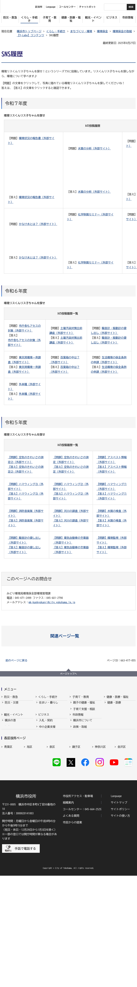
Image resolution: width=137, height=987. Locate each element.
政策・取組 (80, 781)
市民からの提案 (72, 933)
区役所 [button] (38, 7)
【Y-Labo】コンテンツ (30, 35)
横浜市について (82, 775)
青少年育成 (80, 737)
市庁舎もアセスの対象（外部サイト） (24, 342)
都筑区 (99, 847)
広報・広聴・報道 (84, 807)
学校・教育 (80, 731)
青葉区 (8, 839)
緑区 (97, 854)
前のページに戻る (16, 660)
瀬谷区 (76, 847)
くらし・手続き (55, 31)
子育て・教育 (80, 696)
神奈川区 (100, 839)
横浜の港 (10, 775)
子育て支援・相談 (84, 712)
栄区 (52, 847)
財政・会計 (80, 800)
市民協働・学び (48, 718)
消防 (7, 712)
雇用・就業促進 (48, 794)
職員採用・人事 (82, 794)
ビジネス (43, 766)
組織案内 (68, 913)
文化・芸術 (11, 788)
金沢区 (121, 839)
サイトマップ (119, 913)
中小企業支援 (47, 781)
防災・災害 (11, 705)
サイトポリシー (120, 920)
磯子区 (76, 839)
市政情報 (77, 766)
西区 (52, 854)
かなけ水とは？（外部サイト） (38, 224)
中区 (29, 854)
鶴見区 (121, 847)
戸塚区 (8, 854)
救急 (7, 718)
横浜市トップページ (29, 31)
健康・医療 (114, 705)
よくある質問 (71, 927)
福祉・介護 (114, 712)
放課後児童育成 (82, 724)
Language (116, 907)
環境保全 (102, 31)
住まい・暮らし (48, 705)
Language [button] (50, 7)
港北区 (31, 847)
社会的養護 (80, 750)
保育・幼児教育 (82, 718)
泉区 (52, 839)
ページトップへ (68, 674)
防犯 (7, 724)
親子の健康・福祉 (84, 705)
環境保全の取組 (122, 31)
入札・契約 (46, 775)
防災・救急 (11, 696)
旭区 (29, 839)
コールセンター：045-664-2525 (82, 920)
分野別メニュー (48, 813)
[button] (68, 636)
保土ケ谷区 (79, 854)
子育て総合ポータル (85, 756)
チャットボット (87, 7)
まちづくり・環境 (81, 31)
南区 (120, 854)
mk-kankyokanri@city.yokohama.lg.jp (52, 602)
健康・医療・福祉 (118, 696)
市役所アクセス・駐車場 (78, 907)
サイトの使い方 (120, 927)
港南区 (8, 847)
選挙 (76, 813)
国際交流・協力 (48, 807)
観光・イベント (13, 766)
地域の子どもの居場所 (87, 744)
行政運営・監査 (82, 788)
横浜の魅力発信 (14, 800)
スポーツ (10, 794)
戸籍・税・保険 (48, 712)
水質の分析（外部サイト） (94, 148)
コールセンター (67, 7)
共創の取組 (46, 800)
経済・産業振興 (48, 788)
